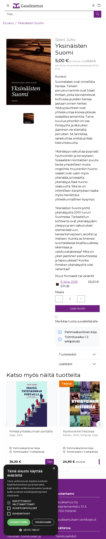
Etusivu (8, 23)
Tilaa (49, 461)
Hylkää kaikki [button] (43, 522)
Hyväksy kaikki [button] (18, 522)
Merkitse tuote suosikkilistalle (76, 321)
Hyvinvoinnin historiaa (78, 431)
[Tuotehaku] (53, 14)
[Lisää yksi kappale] (81, 298)
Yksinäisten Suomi (31, 23)
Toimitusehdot (65, 536)
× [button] (53, 468)
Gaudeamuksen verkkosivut (75, 519)
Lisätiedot (66, 364)
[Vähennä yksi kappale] (59, 298)
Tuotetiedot (68, 354)
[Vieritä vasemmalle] (6, 424)
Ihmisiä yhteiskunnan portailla (31, 431)
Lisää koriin (77, 308)
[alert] (31, 500)
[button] (30, 530)
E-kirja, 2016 (69, 282)
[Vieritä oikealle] (99, 424)
